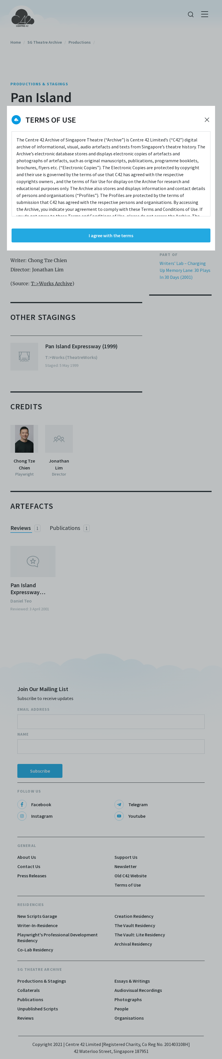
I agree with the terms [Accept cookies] (111, 235)
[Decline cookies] (207, 119)
